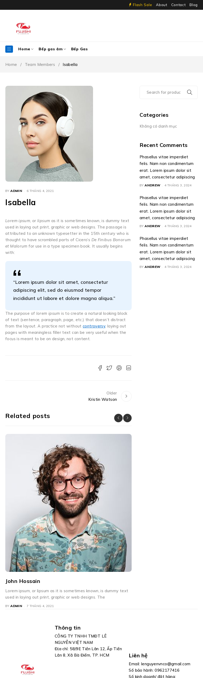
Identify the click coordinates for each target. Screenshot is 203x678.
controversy (94, 326)
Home (11, 64)
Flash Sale (142, 5)
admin (16, 191)
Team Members (40, 64)
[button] (118, 418)
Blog (194, 5)
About (161, 5)
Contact (178, 5)
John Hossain (22, 581)
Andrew (152, 185)
